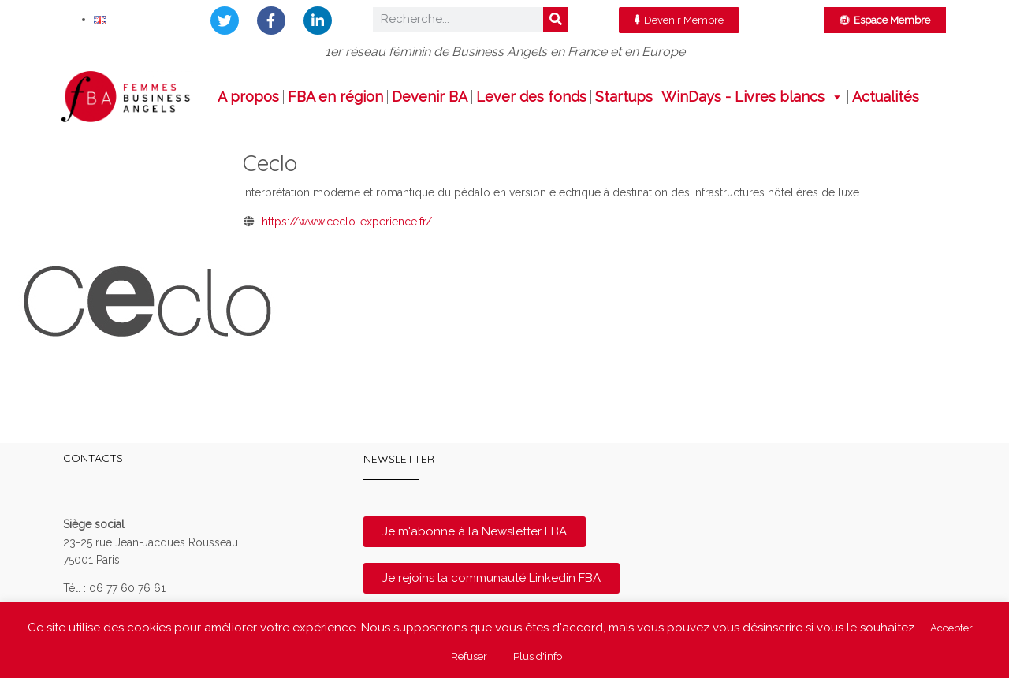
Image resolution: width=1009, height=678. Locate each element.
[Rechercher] (555, 19)
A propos (248, 97)
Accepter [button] (951, 628)
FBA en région (335, 97)
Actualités (885, 97)
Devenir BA (429, 97)
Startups (624, 97)
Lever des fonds (531, 97)
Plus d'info (537, 656)
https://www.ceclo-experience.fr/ (347, 221)
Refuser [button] (469, 656)
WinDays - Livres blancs (752, 97)
